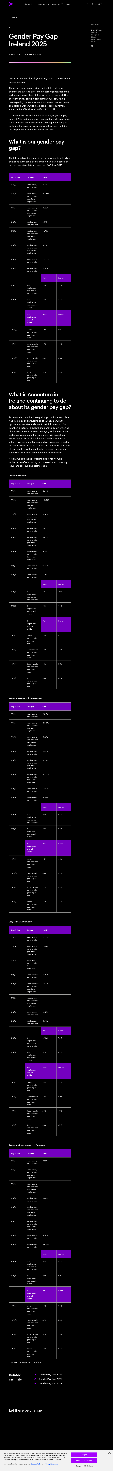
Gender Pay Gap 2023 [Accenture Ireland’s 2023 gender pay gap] (50, 1378)
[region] (56, 1460)
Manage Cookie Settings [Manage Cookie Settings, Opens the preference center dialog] (84, 1466)
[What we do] (30, 4)
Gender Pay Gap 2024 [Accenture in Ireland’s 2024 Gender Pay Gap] (50, 1374)
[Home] (13, 17)
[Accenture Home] (11, 4)
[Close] (109, 1452)
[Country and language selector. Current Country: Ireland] (96, 4)
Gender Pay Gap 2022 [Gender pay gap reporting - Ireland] (50, 1383)
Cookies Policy (36, 1464)
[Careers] (70, 4)
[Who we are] (57, 4)
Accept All (84, 1454)
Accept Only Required (84, 1460)
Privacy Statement (51, 1464)
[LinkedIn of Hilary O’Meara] (92, 45)
